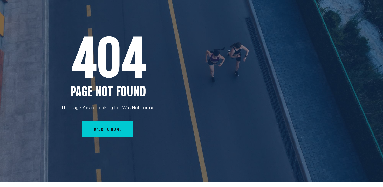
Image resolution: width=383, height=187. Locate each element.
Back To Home (108, 129)
